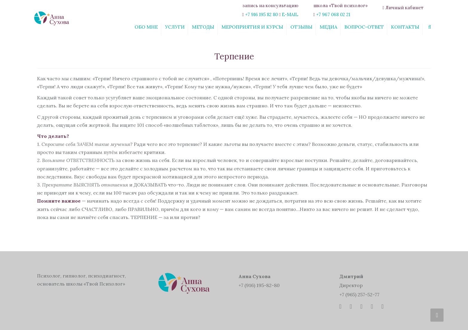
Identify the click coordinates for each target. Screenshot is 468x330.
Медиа (328, 27)
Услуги (175, 27)
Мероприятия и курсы (252, 27)
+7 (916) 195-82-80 (259, 285)
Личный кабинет (404, 7)
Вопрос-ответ (364, 27)
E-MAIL (290, 14)
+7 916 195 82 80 (261, 14)
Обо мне (146, 27)
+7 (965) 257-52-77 (359, 294)
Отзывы (301, 27)
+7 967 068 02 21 (333, 14)
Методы (203, 27)
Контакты (405, 27)
